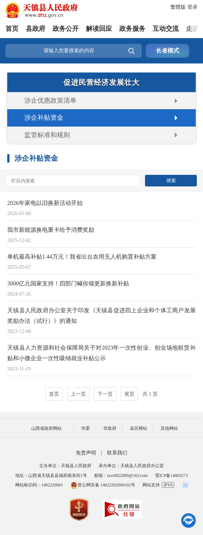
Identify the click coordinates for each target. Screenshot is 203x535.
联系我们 (117, 453)
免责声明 (86, 453)
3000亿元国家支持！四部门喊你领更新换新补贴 (68, 283)
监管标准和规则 (47, 135)
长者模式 (167, 51)
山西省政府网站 (46, 428)
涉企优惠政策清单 (50, 100)
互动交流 (166, 28)
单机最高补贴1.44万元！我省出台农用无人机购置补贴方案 (82, 257)
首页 (11, 28)
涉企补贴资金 (43, 117)
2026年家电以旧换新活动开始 (45, 203)
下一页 (105, 394)
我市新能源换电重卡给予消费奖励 (50, 230)
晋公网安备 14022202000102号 (102, 484)
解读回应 (99, 28)
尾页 (129, 394)
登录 (192, 7)
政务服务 (132, 28)
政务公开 (66, 28)
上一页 (78, 394)
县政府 (35, 28)
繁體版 (178, 7)
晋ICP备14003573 (171, 475)
